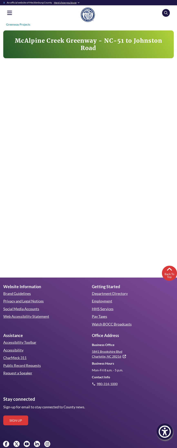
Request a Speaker (18, 366)
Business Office (103, 337)
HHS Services (103, 301)
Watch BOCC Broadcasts (112, 317)
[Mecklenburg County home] (88, 14)
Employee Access (11, 445)
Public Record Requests (22, 358)
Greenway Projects (17, 24)
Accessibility (13, 343)
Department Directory (109, 286)
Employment (102, 294)
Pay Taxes (99, 309)
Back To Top (169, 265)
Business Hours (103, 356)
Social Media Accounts (21, 301)
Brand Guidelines (17, 286)
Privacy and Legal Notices (23, 294)
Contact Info (101, 370)
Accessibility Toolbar (19, 335)
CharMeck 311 (15, 350)
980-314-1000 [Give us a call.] (107, 376)
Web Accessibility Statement (26, 309)
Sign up (15, 413)
